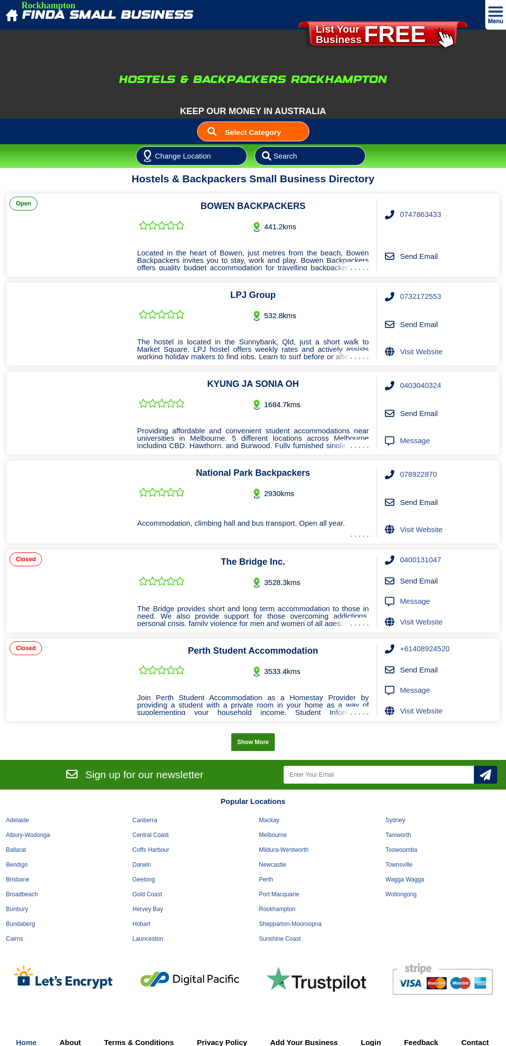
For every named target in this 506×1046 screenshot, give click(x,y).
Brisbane (17, 879)
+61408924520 (425, 648)
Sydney (395, 820)
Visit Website (421, 351)
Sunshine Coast (280, 938)
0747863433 (420, 214)
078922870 (418, 474)
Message (415, 440)
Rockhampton (277, 909)
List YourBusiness (384, 37)
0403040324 (420, 385)
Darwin (141, 864)
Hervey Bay (147, 909)
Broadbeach (22, 894)
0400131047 (420, 559)
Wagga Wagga (404, 879)
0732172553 (420, 296)
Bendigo (17, 864)
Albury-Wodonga (28, 835)
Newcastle (272, 864)
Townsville (399, 864)
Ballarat (16, 849)
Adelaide (17, 820)
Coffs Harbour (150, 849)
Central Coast (150, 835)
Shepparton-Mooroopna (290, 923)
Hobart (141, 923)
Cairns (14, 938)
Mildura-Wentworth (283, 849)
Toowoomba (401, 849)
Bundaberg (20, 923)
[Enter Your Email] (379, 775)
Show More (253, 742)
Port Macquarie (279, 894)
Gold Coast (147, 894)
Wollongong (401, 894)
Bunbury (17, 909)
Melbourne (273, 835)
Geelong (143, 879)
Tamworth (398, 835)
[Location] (191, 156)
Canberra (144, 820)
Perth (266, 879)
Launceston (147, 938)
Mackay (269, 820)
